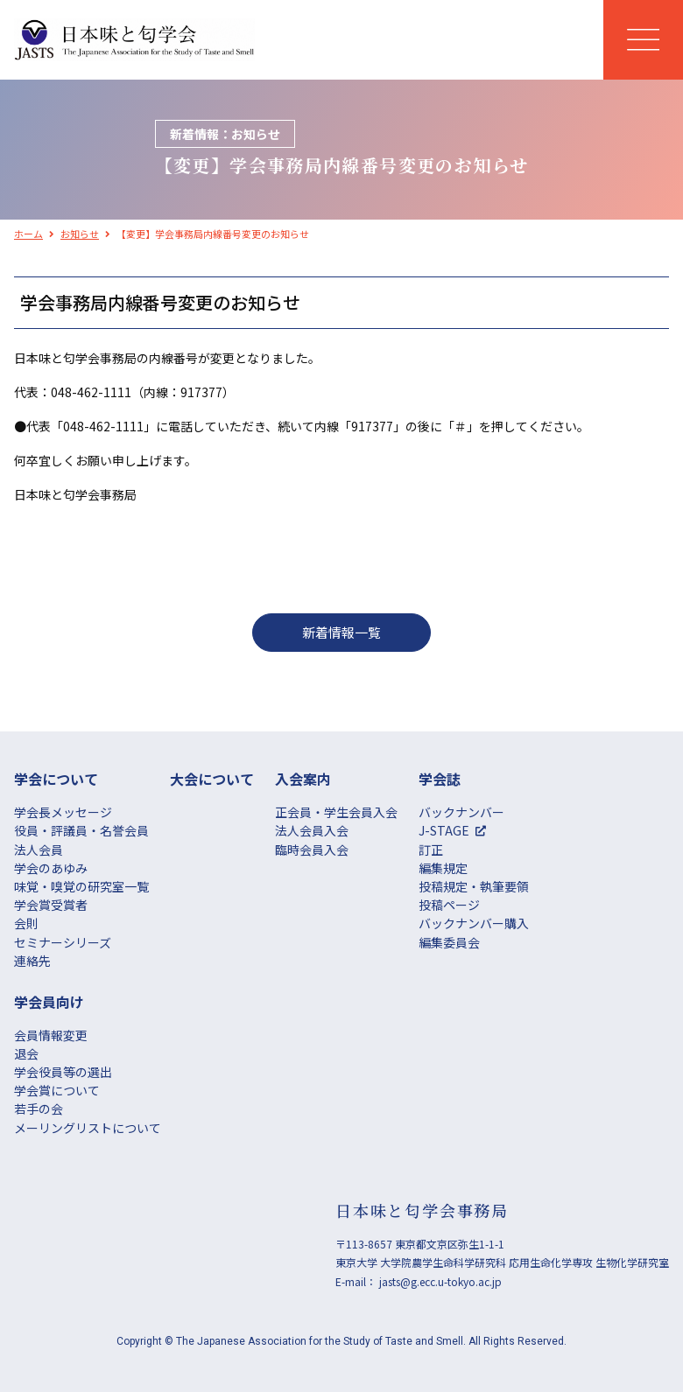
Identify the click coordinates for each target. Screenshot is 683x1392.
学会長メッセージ (63, 812)
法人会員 (38, 849)
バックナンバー (461, 812)
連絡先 (32, 961)
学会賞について (57, 1090)
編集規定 (443, 868)
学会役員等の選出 (63, 1072)
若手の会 (38, 1108)
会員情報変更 (51, 1035)
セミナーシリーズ (62, 942)
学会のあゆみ (51, 868)
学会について (56, 778)
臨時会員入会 (312, 849)
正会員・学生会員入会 (336, 812)
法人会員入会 (312, 830)
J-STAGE (444, 830)
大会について (212, 778)
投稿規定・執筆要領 (474, 886)
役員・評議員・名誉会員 (81, 830)
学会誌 (440, 778)
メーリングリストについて (87, 1128)
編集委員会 (449, 942)
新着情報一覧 (341, 632)
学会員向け (49, 1001)
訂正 (431, 849)
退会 (26, 1053)
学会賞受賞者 (51, 905)
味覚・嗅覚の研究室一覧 (81, 886)
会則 (26, 923)
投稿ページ (449, 905)
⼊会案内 (303, 778)
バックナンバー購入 (474, 923)
